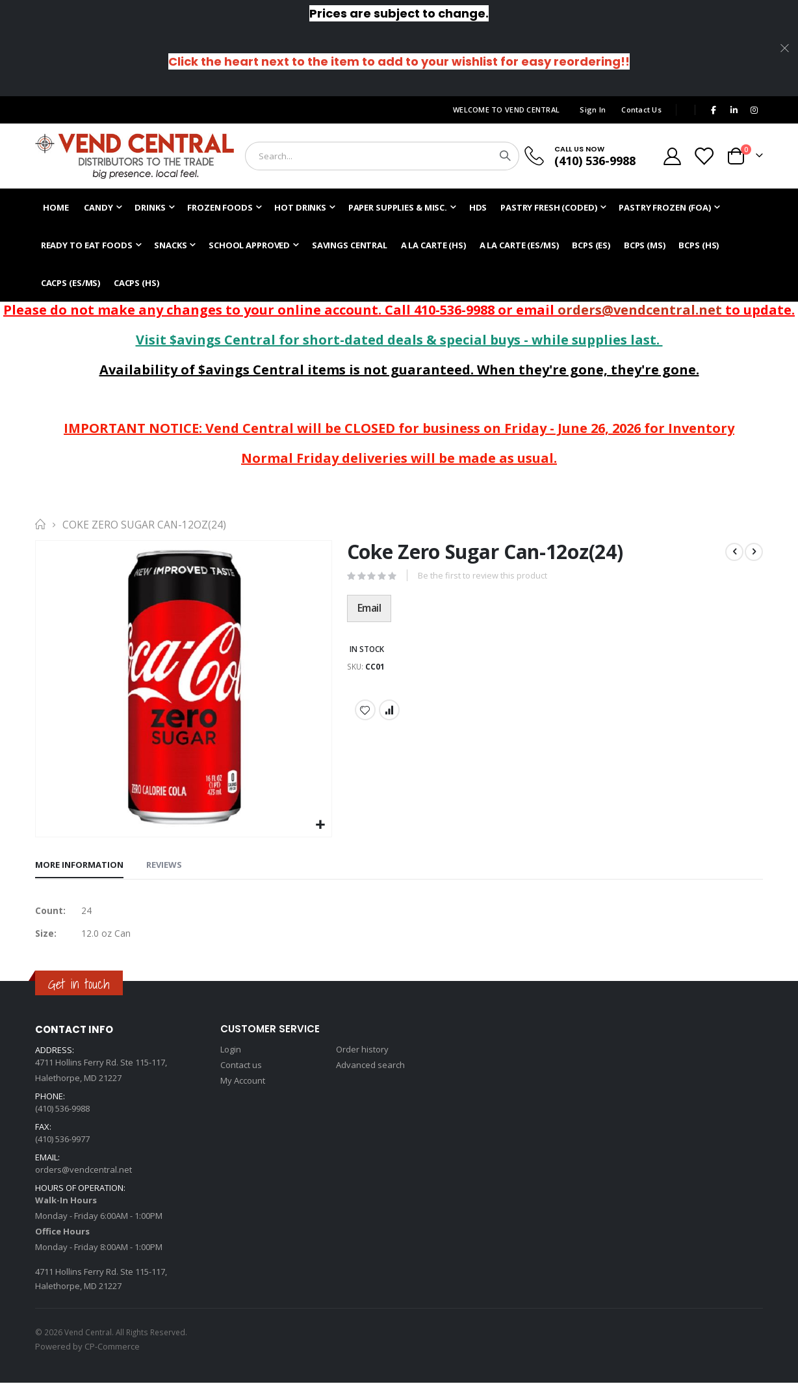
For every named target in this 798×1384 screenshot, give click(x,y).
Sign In (593, 109)
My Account (242, 1082)
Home (39, 524)
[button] (320, 825)
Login (230, 1050)
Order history (362, 1050)
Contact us (241, 1066)
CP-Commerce (112, 1347)
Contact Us (641, 109)
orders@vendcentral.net (640, 310)
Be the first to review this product (483, 576)
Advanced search (370, 1066)
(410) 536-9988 (595, 160)
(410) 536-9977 (62, 1140)
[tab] (79, 866)
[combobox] (382, 156)
